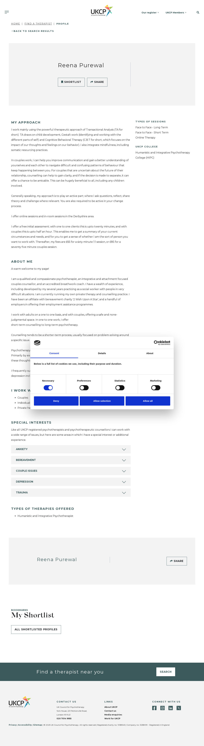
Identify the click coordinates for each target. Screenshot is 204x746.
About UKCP (110, 707)
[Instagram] (162, 708)
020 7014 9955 (64, 718)
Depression (24, 481)
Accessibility (25, 725)
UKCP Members (175, 12)
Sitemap (37, 725)
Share (97, 82)
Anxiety (22, 449)
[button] (196, 12)
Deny (56, 401)
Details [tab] (102, 353)
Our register (149, 12)
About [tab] (149, 353)
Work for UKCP (112, 718)
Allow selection (102, 401)
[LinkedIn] (170, 708)
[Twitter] (178, 708)
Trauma (22, 492)
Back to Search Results (34, 31)
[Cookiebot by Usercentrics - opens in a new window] (156, 342)
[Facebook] (154, 708)
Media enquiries (113, 714)
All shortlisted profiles (36, 629)
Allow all (148, 401)
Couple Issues (26, 470)
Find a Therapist (38, 23)
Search (166, 671)
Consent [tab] (54, 353)
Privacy (13, 725)
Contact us (110, 711)
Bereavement (26, 460)
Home (15, 23)
